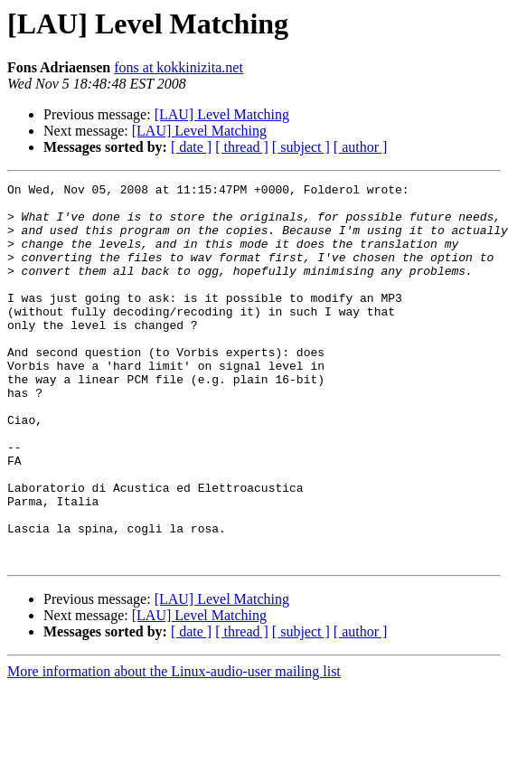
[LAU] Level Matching (222, 114)
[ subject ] (301, 147)
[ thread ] (241, 147)
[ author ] (361, 147)
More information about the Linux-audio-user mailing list (174, 747)
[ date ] (191, 147)
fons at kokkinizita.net (178, 67)
